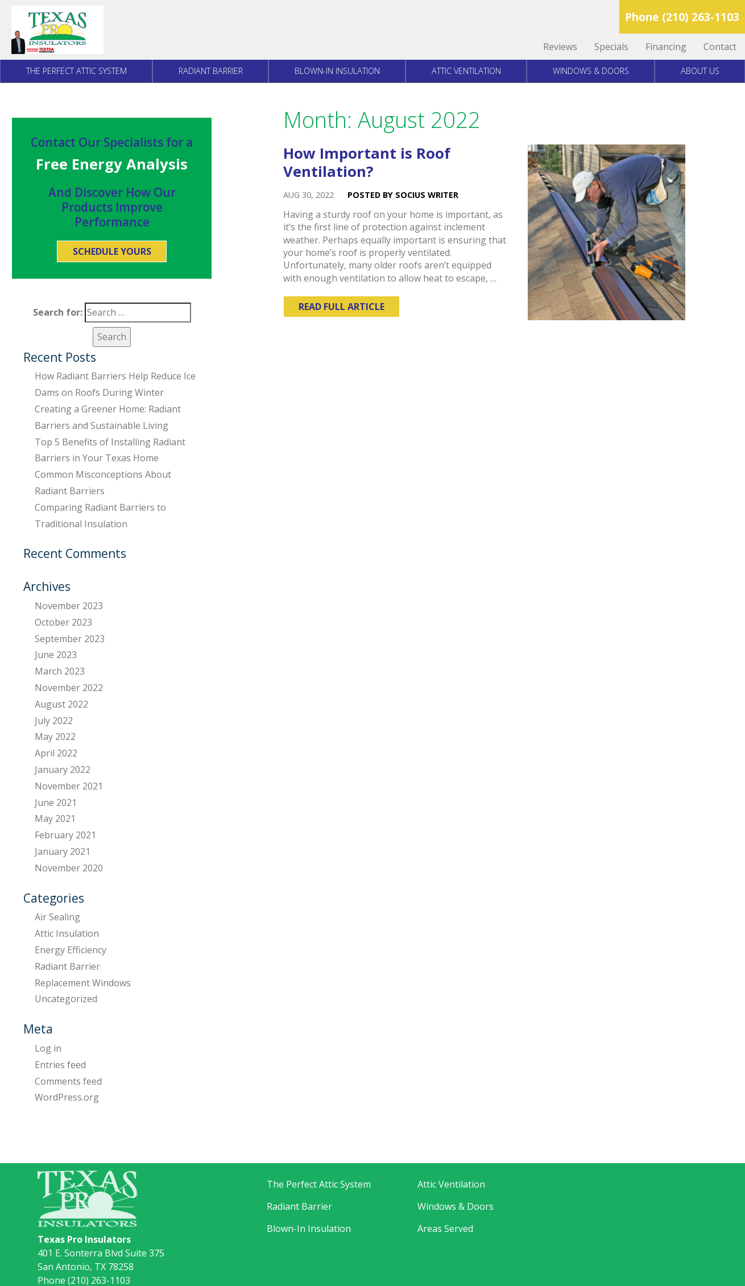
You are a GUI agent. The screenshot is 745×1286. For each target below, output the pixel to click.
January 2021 (62, 851)
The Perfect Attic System (76, 70)
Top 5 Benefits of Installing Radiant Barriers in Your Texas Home (110, 450)
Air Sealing (57, 917)
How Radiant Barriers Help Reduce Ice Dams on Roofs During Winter (115, 384)
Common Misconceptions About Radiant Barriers (103, 482)
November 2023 (69, 605)
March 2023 (60, 671)
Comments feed (68, 1081)
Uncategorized (66, 999)
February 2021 (65, 835)
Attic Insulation (67, 933)
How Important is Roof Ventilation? (366, 162)
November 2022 (69, 687)
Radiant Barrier (211, 70)
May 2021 (55, 818)
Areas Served (445, 1228)
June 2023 (56, 654)
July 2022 (54, 720)
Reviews (560, 46)
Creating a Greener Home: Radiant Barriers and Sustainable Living (108, 417)
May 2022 (55, 736)
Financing (665, 46)
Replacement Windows (83, 983)
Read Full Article (341, 306)
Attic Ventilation (466, 70)
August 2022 (61, 704)
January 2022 (62, 769)
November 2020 (69, 868)
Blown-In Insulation (337, 70)
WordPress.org (67, 1097)
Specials (611, 46)
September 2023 (70, 638)
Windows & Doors (591, 70)
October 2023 (63, 622)
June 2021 (56, 802)
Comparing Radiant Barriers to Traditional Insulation (100, 515)
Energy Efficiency (70, 950)
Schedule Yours (112, 251)
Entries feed (60, 1064)
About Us (700, 70)
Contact (719, 46)
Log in (48, 1048)
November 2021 (69, 786)
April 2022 (56, 753)
